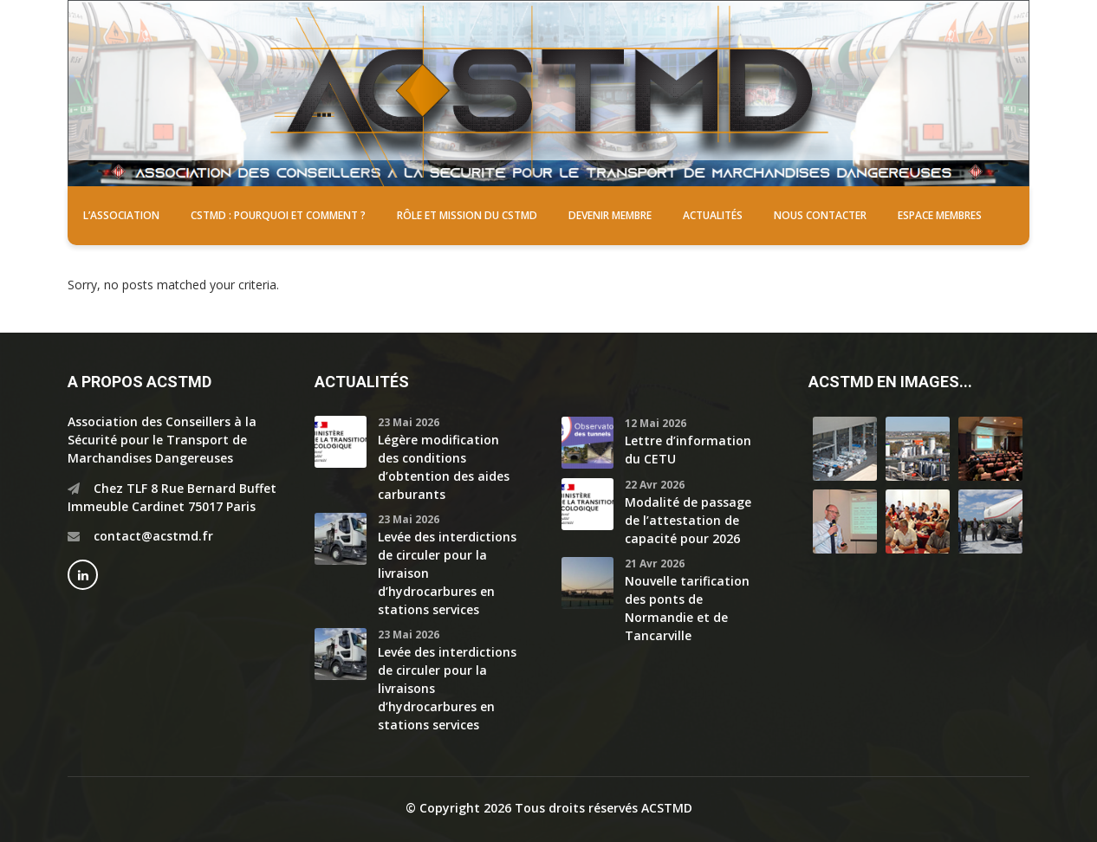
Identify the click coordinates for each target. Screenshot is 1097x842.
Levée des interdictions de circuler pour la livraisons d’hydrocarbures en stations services (447, 688)
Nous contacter (820, 215)
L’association (121, 215)
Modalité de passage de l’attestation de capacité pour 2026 (688, 520)
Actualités (713, 215)
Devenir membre (610, 215)
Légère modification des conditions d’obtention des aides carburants (444, 466)
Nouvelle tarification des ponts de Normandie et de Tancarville (687, 608)
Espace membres (940, 215)
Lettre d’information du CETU (688, 449)
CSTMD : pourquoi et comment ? (278, 215)
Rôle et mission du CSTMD (467, 215)
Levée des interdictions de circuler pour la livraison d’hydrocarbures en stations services (447, 573)
